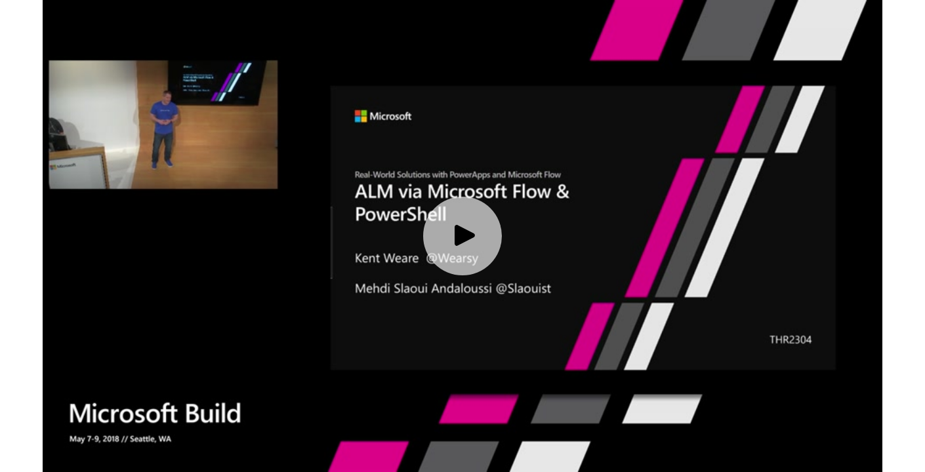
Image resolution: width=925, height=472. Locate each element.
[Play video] (462, 236)
